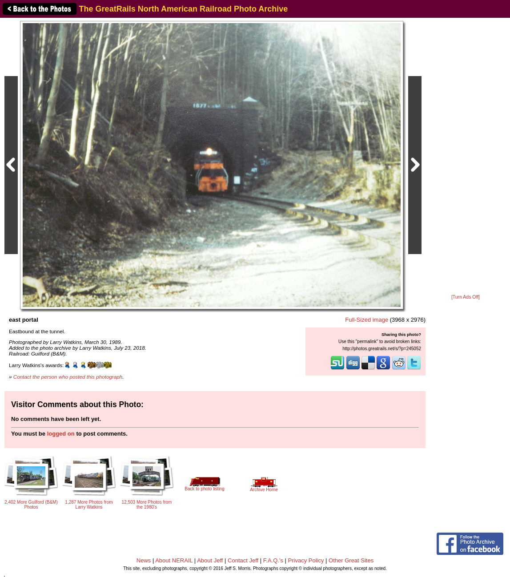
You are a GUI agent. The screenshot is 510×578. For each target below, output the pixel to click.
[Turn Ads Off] (465, 297)
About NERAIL (174, 560)
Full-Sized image (366, 319)
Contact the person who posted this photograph (68, 377)
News (144, 560)
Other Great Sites (351, 560)
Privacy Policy (306, 560)
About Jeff (210, 560)
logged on (61, 433)
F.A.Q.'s (273, 560)
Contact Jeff (243, 560)
